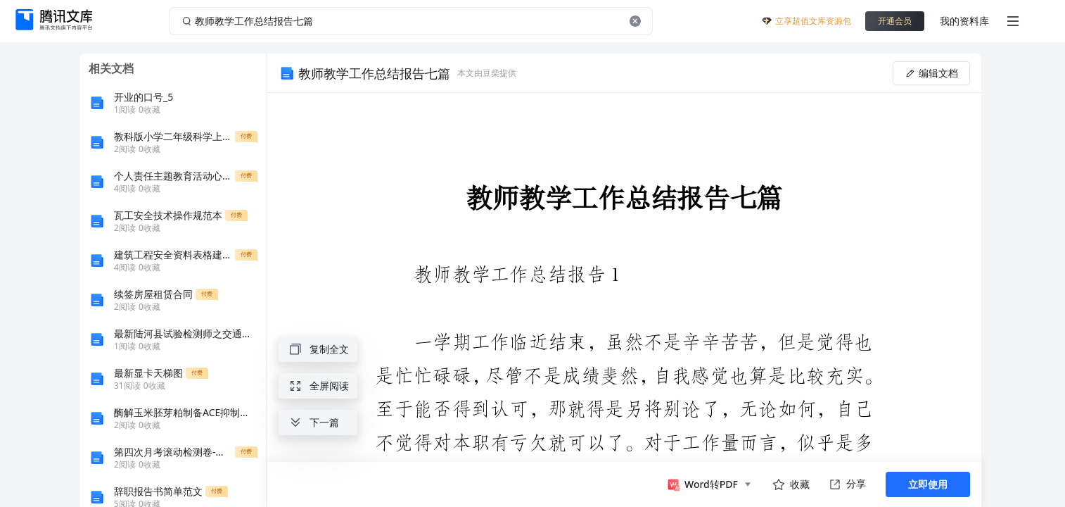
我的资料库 (964, 20)
